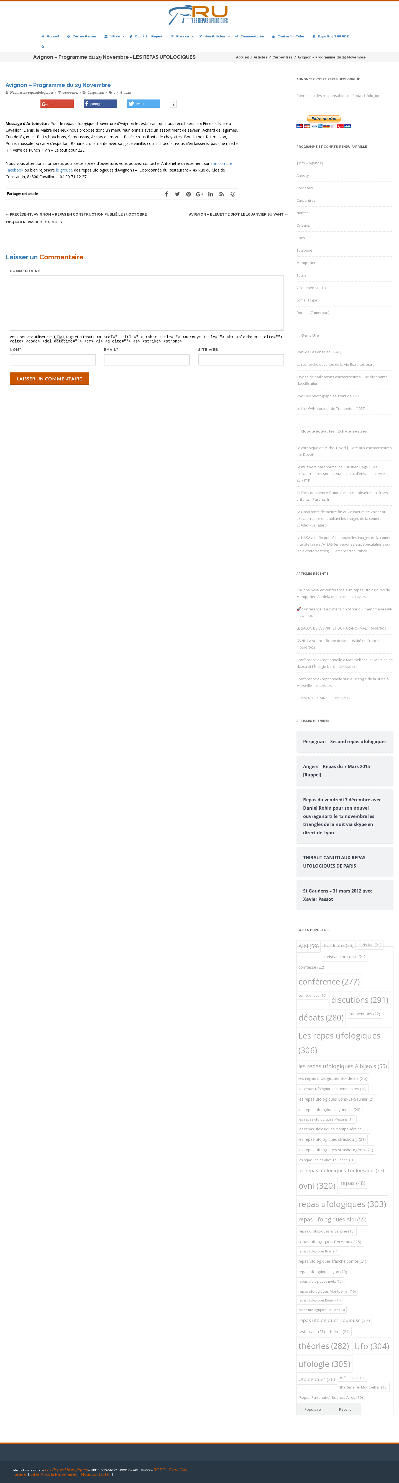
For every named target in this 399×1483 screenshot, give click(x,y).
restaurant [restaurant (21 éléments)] (311, 1331)
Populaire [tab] (313, 1409)
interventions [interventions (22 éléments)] (364, 1013)
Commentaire (25, 271)
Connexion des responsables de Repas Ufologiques (340, 95)
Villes (112, 36)
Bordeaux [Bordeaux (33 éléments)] (339, 945)
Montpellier (306, 262)
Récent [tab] (345, 1409)
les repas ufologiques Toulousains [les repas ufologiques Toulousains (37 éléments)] (341, 1170)
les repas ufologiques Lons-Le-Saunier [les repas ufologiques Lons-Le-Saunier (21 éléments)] (336, 1099)
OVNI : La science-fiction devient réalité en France (337, 640)
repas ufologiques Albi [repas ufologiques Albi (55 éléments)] (332, 1219)
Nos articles (212, 36)
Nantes (302, 212)
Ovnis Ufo (310, 335)
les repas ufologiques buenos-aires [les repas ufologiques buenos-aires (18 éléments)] (332, 1088)
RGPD (160, 1469)
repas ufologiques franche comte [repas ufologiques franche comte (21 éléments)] (332, 1261)
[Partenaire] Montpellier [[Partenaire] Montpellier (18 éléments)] (364, 1387)
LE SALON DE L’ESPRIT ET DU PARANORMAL (331, 628)
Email (110, 349)
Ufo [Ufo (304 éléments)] (371, 1346)
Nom (14, 349)
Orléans (303, 225)
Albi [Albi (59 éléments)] (308, 946)
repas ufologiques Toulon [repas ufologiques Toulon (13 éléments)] (321, 1310)
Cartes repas (81, 36)
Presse (180, 36)
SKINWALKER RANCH (313, 698)
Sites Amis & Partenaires (53, 1474)
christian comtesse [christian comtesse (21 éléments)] (344, 956)
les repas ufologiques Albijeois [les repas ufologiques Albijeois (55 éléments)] (342, 1066)
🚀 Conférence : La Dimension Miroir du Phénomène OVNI (344, 609)
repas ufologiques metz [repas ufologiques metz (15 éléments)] (320, 1281)
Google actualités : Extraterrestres (334, 431)
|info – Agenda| (310, 162)
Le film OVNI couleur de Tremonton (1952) (330, 408)
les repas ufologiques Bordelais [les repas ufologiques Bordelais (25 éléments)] (332, 1078)
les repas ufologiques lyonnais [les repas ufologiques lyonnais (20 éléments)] (329, 1109)
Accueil (50, 36)
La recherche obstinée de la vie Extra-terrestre (335, 364)
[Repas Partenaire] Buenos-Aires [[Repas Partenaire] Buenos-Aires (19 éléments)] (330, 1397)
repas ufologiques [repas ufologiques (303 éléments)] (342, 1203)
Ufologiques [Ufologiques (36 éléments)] (316, 1379)
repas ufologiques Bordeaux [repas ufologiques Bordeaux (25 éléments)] (329, 1241)
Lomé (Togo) (306, 300)
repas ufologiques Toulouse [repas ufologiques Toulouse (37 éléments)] (334, 1320)
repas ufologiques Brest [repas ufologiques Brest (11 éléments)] (318, 1251)
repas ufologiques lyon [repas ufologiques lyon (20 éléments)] (322, 1271)
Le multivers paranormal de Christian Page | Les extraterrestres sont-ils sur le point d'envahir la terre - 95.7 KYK (341, 473)
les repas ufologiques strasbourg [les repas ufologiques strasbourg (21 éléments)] (332, 1139)
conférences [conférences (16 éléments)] (312, 995)
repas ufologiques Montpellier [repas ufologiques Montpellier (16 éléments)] (326, 1291)
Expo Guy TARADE (331, 36)
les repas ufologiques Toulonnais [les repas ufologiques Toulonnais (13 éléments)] (327, 1160)
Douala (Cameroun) (312, 312)
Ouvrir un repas (146, 36)
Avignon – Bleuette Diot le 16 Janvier (238, 214)
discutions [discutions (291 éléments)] (359, 999)
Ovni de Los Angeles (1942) (318, 351)
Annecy (302, 175)
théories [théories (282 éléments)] (323, 1345)
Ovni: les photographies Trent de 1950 (328, 395)
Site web (208, 349)
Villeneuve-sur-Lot (311, 287)
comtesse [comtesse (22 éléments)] (311, 967)
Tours (301, 275)
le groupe (64, 170)
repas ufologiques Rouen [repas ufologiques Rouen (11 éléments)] (319, 1300)
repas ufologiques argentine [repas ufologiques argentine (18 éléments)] (326, 1231)
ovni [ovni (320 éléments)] (317, 1185)
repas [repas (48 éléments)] (353, 1182)
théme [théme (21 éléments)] (340, 1331)
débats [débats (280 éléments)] (321, 1017)
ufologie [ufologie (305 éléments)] (324, 1363)
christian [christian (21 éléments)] (370, 944)
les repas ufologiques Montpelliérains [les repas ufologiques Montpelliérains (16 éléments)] (333, 1129)
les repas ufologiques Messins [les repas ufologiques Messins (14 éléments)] (326, 1119)
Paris (300, 237)
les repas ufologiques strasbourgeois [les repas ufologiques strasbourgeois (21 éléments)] (335, 1149)
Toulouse (304, 250)
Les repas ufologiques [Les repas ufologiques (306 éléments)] (339, 1043)
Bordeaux (304, 187)
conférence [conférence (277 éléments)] (329, 981)
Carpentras (96, 92)
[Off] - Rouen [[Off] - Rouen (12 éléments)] (352, 1377)
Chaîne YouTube (288, 36)
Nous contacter (95, 1474)
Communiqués (249, 36)
